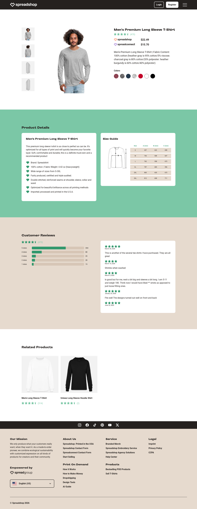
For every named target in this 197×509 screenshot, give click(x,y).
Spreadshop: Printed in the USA (78, 444)
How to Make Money (73, 473)
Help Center (111, 457)
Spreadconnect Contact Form (77, 452)
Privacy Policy (155, 448)
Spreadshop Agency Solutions (120, 452)
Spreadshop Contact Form (75, 448)
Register (172, 4)
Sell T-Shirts (111, 473)
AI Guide (67, 486)
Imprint (152, 444)
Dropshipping (69, 478)
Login (159, 4)
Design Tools (69, 482)
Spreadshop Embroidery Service (121, 448)
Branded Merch (113, 444)
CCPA (151, 452)
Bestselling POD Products (118, 469)
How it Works (69, 469)
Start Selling (69, 457)
